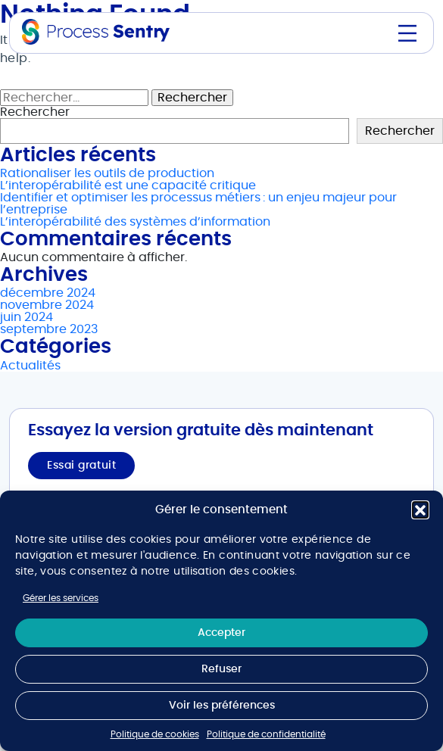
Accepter (221, 633)
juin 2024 (26, 317)
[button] (420, 509)
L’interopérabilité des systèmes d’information (135, 222)
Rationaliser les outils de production (107, 173)
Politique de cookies (155, 734)
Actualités (30, 366)
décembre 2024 (47, 293)
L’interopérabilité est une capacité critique (128, 185)
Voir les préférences (222, 705)
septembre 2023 (49, 329)
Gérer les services (60, 598)
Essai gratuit (81, 465)
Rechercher (35, 112)
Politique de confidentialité (266, 734)
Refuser (221, 669)
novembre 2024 (47, 305)
